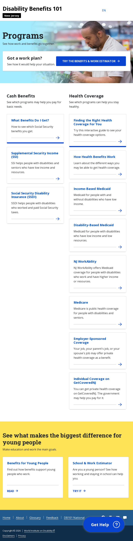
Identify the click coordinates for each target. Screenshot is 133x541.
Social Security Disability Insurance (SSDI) (30, 195)
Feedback (52, 518)
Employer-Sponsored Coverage (90, 341)
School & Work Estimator (92, 463)
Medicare (81, 302)
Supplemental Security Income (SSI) (34, 155)
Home (6, 518)
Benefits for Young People (27, 463)
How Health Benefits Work (94, 157)
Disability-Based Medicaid (94, 225)
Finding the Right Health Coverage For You (93, 122)
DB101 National (74, 518)
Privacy (22, 535)
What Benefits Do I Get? (30, 120)
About (20, 518)
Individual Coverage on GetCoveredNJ (91, 381)
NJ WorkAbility (85, 261)
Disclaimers (9, 535)
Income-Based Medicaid (92, 189)
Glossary (35, 518)
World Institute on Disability (38, 530)
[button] (103, 524)
